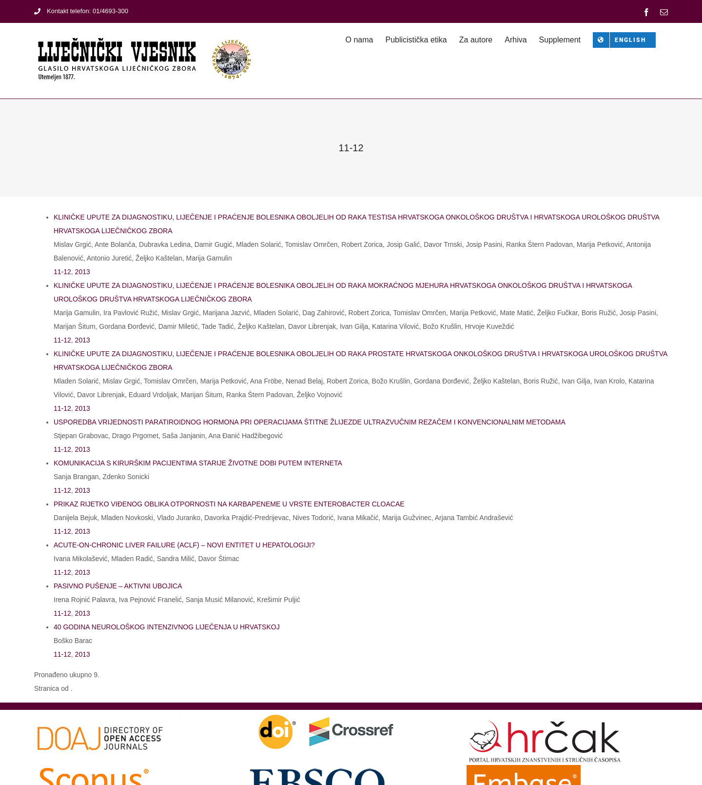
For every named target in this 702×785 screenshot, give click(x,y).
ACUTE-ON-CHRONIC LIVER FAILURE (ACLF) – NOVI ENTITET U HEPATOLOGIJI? (184, 545)
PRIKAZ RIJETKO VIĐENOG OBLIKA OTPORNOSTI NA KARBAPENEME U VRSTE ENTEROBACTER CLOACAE (229, 504)
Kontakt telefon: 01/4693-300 (81, 11)
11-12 (62, 272)
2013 (82, 272)
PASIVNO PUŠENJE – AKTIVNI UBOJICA (118, 586)
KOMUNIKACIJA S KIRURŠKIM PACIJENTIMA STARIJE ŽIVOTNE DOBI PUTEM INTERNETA (198, 463)
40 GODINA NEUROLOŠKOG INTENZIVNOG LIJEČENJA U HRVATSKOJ (167, 627)
